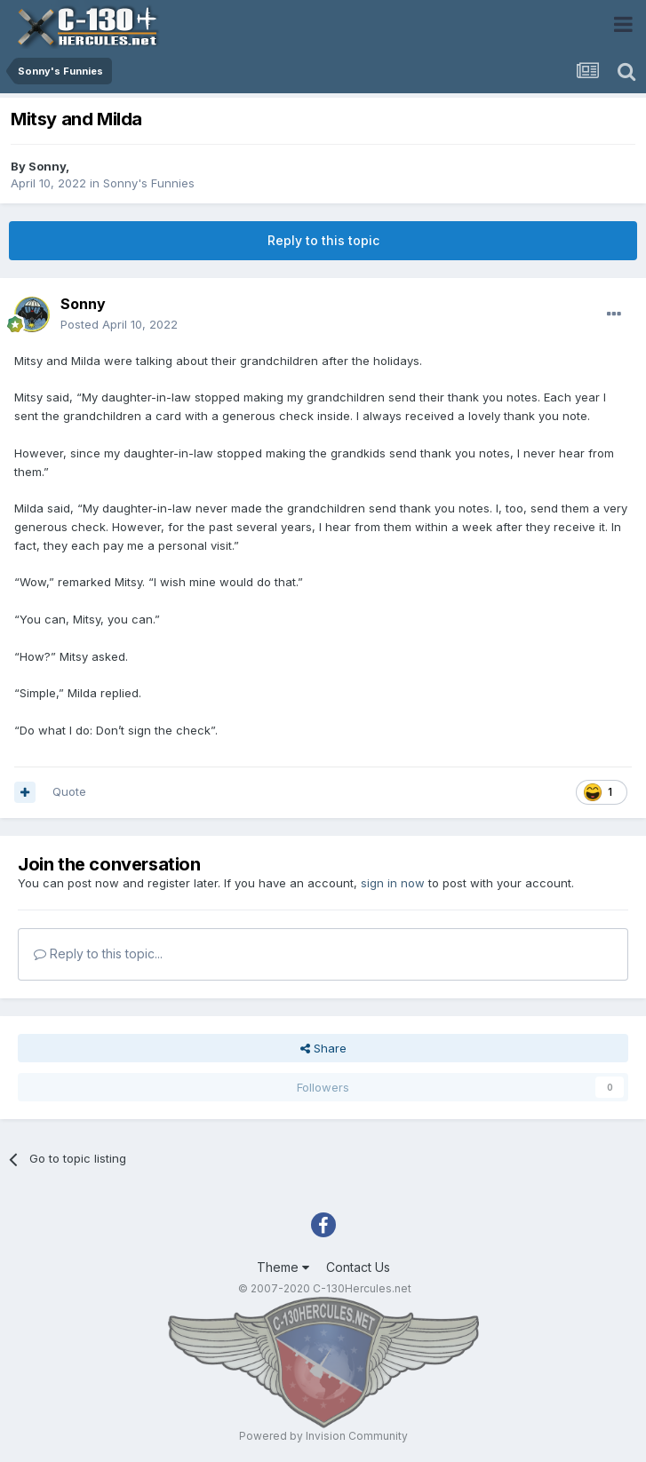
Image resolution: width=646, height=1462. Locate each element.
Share (323, 1048)
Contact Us (358, 1267)
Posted (119, 324)
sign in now (393, 883)
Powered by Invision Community (323, 1435)
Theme (283, 1267)
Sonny (47, 166)
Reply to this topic (323, 240)
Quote (69, 791)
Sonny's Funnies (149, 183)
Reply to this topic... (98, 953)
